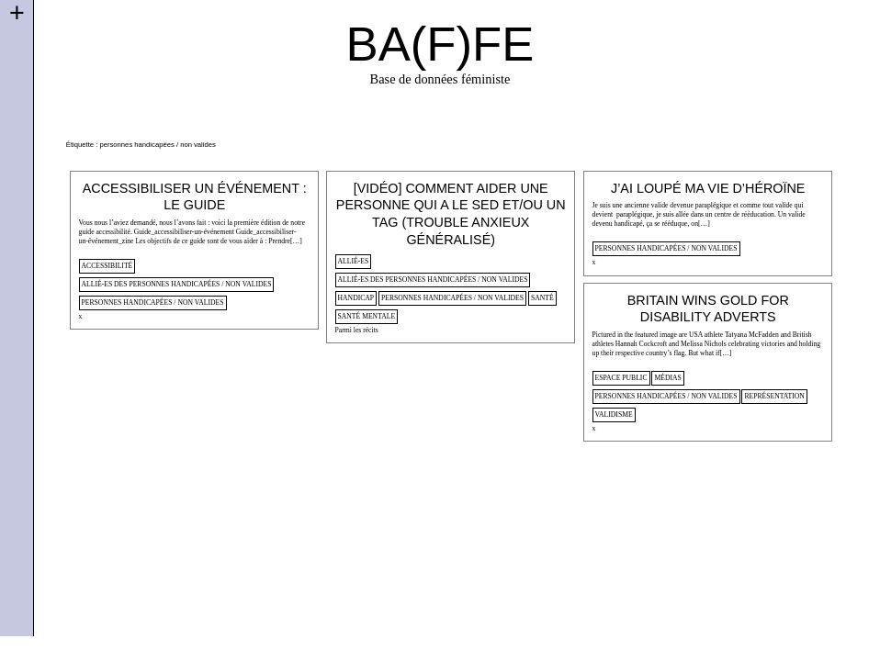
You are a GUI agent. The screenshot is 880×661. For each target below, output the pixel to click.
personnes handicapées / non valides (153, 302)
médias (667, 378)
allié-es (353, 261)
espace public (621, 378)
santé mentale (367, 316)
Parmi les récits (356, 330)
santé (542, 298)
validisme (614, 414)
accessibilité (107, 266)
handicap (356, 298)
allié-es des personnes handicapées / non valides (177, 284)
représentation (774, 396)
